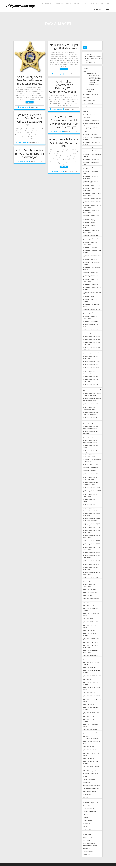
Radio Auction (86, 845)
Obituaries (85, 814)
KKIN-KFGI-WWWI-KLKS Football (91, 336)
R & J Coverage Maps (88, 834)
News (84, 68)
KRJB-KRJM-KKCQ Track (89, 293)
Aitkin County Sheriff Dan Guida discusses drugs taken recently (29, 80)
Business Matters (87, 802)
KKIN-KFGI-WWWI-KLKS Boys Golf (92, 549)
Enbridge (85, 794)
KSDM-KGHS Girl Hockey (89, 676)
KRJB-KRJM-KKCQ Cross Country (91, 156)
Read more (29, 102)
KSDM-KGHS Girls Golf (88, 755)
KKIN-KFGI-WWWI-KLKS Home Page (95, 3)
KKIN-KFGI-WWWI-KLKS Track (90, 574)
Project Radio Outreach (89, 111)
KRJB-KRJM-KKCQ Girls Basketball (92, 195)
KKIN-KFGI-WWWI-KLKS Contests (91, 333)
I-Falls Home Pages (101, 9)
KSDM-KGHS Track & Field (89, 689)
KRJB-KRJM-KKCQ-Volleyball (90, 144)
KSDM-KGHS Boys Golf (89, 743)
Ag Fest (85, 773)
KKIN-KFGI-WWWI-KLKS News (90, 326)
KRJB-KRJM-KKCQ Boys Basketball (92, 182)
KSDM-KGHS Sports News (89, 586)
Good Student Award (88, 805)
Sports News (86, 106)
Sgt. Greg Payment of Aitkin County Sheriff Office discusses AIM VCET (29, 120)
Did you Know (86, 94)
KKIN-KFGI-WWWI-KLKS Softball (91, 537)
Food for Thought (87, 817)
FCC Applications (87, 108)
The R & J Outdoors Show (89, 808)
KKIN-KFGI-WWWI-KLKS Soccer (91, 373)
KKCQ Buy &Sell (87, 831)
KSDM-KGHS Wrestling (89, 627)
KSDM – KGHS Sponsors (89, 97)
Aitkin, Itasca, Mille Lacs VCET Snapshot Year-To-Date (63, 142)
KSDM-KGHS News (87, 592)
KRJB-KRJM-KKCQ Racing (89, 467)
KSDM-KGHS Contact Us (92, 735)
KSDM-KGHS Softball (88, 713)
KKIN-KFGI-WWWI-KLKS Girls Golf (91, 561)
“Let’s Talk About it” (88, 848)
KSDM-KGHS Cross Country (90, 726)
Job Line (85, 797)
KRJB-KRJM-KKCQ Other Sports (91, 306)
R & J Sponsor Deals (88, 103)
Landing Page (47, 3)
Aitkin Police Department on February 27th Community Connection (63, 86)
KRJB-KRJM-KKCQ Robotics (90, 464)
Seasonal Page (86, 779)
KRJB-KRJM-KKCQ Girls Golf (90, 281)
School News (89, 84)
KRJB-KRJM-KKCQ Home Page (67, 3)
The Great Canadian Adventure (91, 785)
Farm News (89, 83)
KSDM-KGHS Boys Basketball (90, 639)
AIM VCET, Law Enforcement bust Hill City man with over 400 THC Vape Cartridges (64, 122)
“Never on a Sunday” (88, 100)
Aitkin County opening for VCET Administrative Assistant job (29, 153)
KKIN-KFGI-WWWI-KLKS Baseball (91, 524)
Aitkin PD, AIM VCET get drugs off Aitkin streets (63, 46)
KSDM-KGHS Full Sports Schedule (91, 767)
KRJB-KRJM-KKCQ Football (90, 131)
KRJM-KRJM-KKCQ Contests (90, 461)
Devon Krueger (24, 107)
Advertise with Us (87, 837)
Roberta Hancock (57, 109)
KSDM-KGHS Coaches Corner (90, 589)
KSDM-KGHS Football (88, 602)
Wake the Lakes (87, 829)
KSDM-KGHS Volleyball (89, 615)
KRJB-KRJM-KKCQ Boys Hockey (91, 216)
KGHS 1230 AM (86, 820)
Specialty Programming (89, 776)
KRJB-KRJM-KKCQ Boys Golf (90, 269)
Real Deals (85, 823)
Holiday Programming (88, 826)
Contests (85, 811)
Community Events (91, 70)
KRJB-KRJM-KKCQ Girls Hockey (91, 219)
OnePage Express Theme (74, 863)
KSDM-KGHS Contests (88, 600)
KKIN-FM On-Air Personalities (90, 318)
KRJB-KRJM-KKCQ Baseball (90, 244)
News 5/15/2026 (87, 791)
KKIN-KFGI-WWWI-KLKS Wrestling (92, 484)
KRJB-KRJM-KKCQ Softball (90, 256)
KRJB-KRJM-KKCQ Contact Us (91, 799)
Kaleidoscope (86, 851)
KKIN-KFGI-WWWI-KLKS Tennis (91, 361)
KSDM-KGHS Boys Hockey (89, 664)
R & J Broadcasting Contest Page (91, 782)
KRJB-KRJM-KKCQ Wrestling (90, 232)
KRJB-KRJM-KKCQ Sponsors (90, 91)
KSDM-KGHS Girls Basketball (90, 652)
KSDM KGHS (86, 733)
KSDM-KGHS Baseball (88, 701)
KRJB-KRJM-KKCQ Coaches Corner (92, 770)
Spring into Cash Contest (89, 788)
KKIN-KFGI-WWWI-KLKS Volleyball (92, 358)
